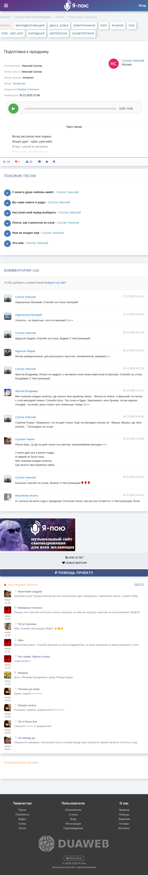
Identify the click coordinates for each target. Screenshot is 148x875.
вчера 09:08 (8, 715)
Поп (103, 25)
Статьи (73, 814)
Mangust (23, 672)
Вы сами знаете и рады (29, 202)
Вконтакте (74, 858)
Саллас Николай (133, 60)
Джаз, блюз (59, 25)
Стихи (22, 823)
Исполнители (73, 809)
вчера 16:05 (8, 634)
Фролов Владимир (26, 391)
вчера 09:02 (8, 748)
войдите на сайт (55, 282)
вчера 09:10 (8, 699)
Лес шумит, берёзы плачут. (34, 656)
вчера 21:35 (8, 601)
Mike (20, 640)
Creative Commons (27, 89)
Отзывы (124, 823)
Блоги (22, 828)
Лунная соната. (27, 705)
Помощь (124, 814)
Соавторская (83, 33)
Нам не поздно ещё (25, 232)
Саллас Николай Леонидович (33, 17)
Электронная (84, 25)
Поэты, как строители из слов (33, 222)
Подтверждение (73, 828)
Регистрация (73, 823)
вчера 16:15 (8, 617)
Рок (132, 25)
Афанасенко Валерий (28, 314)
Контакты (124, 828)
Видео (22, 819)
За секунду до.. (27, 737)
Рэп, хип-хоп (12, 33)
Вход (73, 819)
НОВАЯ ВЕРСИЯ (74, 562)
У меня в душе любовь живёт (33, 192)
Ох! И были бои (27, 721)
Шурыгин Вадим (25, 351)
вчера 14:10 (8, 666)
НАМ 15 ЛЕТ (74, 557)
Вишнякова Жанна (26, 495)
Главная (5, 17)
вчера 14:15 (8, 650)
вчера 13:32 (8, 683)
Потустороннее (27, 624)
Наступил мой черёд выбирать (34, 212)
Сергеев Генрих (25, 439)
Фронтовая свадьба (30, 591)
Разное (118, 25)
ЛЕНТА (139, 584)
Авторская (58, 33)
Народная (36, 33)
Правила (124, 809)
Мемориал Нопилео (30, 607)
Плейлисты (22, 814)
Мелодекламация (30, 25)
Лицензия (124, 819)
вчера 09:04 (8, 731)
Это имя (18, 243)
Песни (59, 17)
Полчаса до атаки (28, 689)
